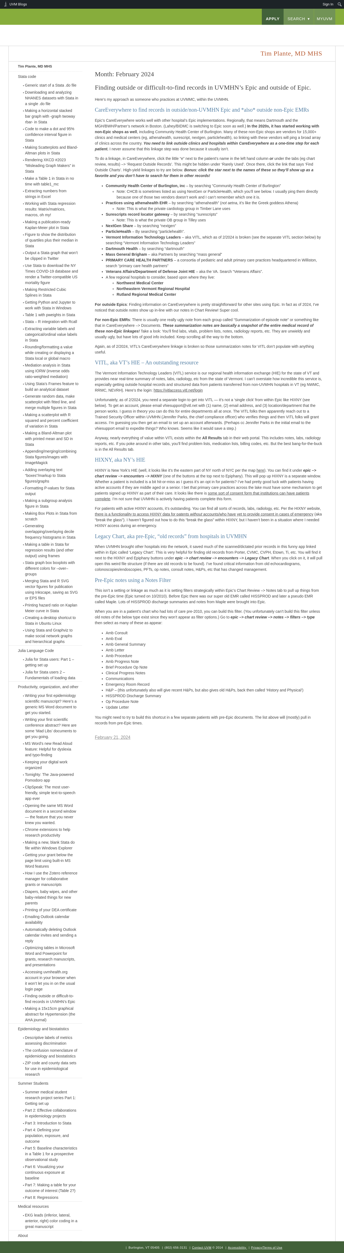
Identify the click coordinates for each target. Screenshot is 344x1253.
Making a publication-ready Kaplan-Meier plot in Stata (47, 225)
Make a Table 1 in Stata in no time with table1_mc (49, 181)
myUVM (325, 19)
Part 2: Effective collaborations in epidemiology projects (50, 1113)
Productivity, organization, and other (48, 687)
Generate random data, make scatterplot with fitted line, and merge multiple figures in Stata (51, 402)
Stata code (27, 76)
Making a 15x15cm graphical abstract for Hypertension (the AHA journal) (50, 1014)
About (23, 1235)
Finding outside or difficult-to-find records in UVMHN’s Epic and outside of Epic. (203, 87)
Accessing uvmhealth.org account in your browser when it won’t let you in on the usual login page (50, 980)
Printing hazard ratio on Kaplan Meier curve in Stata (51, 608)
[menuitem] (340, 4)
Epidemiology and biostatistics (43, 1029)
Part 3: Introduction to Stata (48, 1123)
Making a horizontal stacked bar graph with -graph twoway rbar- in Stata (50, 116)
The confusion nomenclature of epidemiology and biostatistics (51, 1053)
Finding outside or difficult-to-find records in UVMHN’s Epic (50, 999)
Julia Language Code (36, 650)
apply (273, 19)
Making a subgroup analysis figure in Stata (48, 503)
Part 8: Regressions (42, 1197)
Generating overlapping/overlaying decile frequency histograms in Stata (50, 531)
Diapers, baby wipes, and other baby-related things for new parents (51, 897)
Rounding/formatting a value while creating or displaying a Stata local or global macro (49, 353)
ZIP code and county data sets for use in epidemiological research (50, 1069)
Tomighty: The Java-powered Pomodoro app (49, 777)
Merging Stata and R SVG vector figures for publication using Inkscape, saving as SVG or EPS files (51, 589)
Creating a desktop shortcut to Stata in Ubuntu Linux (50, 620)
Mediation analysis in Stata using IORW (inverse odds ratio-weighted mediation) (47, 371)
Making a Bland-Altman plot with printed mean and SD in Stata (49, 439)
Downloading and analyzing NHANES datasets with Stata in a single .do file (51, 98)
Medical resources (33, 1206)
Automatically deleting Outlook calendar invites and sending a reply (51, 935)
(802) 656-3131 (175, 1247)
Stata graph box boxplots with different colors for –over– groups (50, 568)
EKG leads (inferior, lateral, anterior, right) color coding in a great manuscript (51, 1221)
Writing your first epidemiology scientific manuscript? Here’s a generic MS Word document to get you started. (51, 704)
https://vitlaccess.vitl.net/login (178, 390)
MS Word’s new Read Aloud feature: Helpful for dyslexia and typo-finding (48, 749)
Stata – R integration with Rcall (51, 321)
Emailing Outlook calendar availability (47, 919)
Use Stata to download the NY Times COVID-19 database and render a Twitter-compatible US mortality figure (51, 274)
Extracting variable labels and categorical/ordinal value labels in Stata (51, 334)
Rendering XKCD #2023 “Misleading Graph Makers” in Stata (50, 165)
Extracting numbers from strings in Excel (46, 194)
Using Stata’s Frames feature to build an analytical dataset (52, 387)
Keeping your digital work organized (46, 765)
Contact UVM (201, 1247)
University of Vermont (62, 30)
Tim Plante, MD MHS (35, 66)
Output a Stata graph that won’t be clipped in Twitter (51, 256)
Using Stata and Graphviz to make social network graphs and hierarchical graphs (49, 636)
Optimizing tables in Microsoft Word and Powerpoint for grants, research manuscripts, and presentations (50, 956)
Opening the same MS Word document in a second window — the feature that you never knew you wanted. (50, 814)
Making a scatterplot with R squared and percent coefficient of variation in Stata (51, 420)
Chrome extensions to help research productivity (47, 832)
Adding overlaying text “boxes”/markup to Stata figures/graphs (45, 475)
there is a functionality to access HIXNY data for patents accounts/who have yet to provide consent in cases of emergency (204, 514)
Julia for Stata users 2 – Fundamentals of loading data (50, 675)
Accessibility (237, 1247)
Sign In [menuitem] (328, 4)
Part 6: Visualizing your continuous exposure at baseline (44, 1172)
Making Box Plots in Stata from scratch (51, 516)
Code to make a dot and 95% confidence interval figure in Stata (49, 134)
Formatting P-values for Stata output (50, 491)
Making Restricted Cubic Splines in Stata (45, 292)
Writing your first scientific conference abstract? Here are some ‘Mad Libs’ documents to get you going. (51, 728)
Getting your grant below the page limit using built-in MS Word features (49, 860)
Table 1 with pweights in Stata (50, 315)
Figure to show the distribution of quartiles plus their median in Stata (51, 240)
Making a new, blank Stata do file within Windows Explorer (50, 845)
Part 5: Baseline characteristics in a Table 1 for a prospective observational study (51, 1154)
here (260, 470)
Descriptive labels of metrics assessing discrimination (48, 1040)
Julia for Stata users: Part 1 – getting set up (49, 662)
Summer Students (33, 1083)
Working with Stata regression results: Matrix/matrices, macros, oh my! (50, 209)
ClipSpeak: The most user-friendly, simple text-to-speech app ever (50, 793)
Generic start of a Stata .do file (50, 85)
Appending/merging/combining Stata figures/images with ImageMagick (50, 457)
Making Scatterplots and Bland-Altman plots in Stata (51, 150)
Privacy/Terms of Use (266, 1247)
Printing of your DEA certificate (51, 910)
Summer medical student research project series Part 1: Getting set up (50, 1098)
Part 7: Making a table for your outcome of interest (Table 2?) (50, 1188)
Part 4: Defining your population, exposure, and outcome (47, 1136)
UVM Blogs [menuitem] (18, 4)
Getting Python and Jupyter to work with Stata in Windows (50, 305)
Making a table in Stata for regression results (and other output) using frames (49, 550)
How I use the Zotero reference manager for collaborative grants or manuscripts (51, 879)
